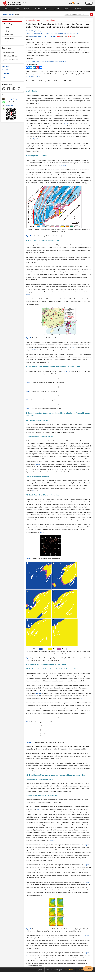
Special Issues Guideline (10, 60)
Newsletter (5, 66)
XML (54, 36)
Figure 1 (63, 165)
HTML (50, 36)
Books (37, 9)
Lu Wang (38, 31)
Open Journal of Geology (33, 20)
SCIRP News (69, 970)
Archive (6, 31)
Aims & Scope (8, 24)
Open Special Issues (9, 52)
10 (54, 110)
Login (89, 3)
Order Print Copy (7, 70)
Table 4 (68, 371)
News (47, 9)
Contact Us (5, 73)
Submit (78, 9)
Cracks (28, 61)
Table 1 (73, 347)
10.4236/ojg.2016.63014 (36, 36)
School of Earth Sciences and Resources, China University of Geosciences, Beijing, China (52, 33)
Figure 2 (28, 294)
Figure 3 (37, 464)
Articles (16, 9)
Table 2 (36, 350)
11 (64, 123)
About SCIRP (81, 970)
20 (38, 809)
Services (67, 9)
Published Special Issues (10, 56)
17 (69, 347)
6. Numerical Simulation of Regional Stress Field (46, 664)
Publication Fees (9, 38)
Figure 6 (52, 840)
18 (32, 350)
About (56, 9)
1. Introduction (32, 91)
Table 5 (41, 532)
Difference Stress (61, 61)
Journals (27, 9)
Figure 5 (38, 693)
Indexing (6, 42)
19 (81, 698)
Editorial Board (8, 34)
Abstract (29, 39)
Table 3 (63, 371)
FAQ (3, 77)
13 (34, 139)
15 (37, 139)
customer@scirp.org (11, 99)
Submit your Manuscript (53, 970)
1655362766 (9, 106)
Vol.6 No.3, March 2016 (48, 20)
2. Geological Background (37, 155)
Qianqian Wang (30, 31)
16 (66, 347)
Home (6, 9)
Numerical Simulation (49, 61)
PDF (45, 36)
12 (67, 123)
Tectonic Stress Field (36, 61)
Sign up (39, 970)
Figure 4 (34, 491)
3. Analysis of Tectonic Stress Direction (42, 240)
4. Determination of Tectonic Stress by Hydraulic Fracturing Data (53, 367)
